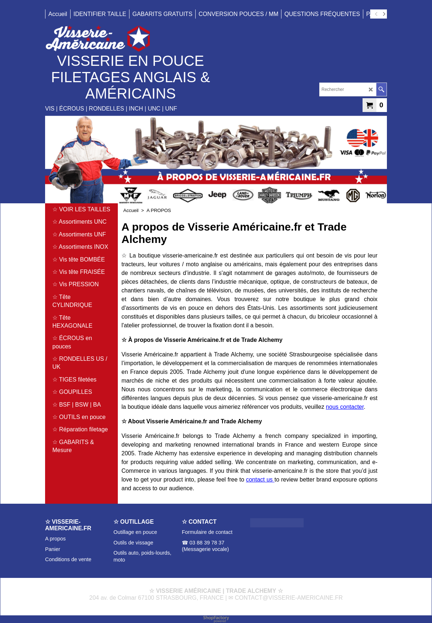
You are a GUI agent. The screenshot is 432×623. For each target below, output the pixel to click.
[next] (383, 14)
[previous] (376, 14)
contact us (260, 479)
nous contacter (345, 407)
